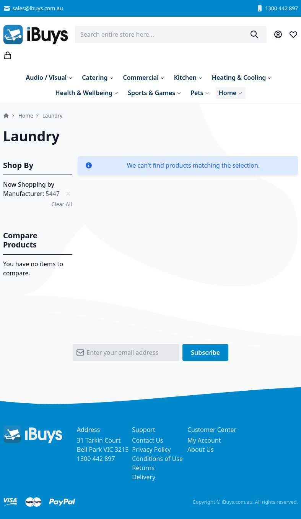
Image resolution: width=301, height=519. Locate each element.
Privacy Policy (151, 449)
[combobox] (171, 34)
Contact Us (147, 440)
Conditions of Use (157, 458)
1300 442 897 (277, 8)
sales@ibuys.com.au (33, 8)
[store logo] (35, 34)
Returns (143, 468)
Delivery (143, 477)
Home (6, 116)
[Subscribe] (205, 354)
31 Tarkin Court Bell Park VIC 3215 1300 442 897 (103, 449)
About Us (200, 449)
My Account (204, 440)
